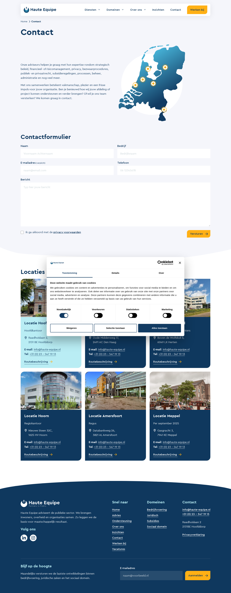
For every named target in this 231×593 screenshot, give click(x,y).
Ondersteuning (122, 521)
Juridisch (152, 515)
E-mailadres (33, 163)
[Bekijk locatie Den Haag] (135, 85)
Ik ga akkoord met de (53, 232)
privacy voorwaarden (67, 232)
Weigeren (71, 328)
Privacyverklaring (193, 534)
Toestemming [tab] (69, 273)
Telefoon (123, 162)
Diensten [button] (94, 10)
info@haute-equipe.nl (47, 349)
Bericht (25, 179)
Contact (175, 9)
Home (24, 21)
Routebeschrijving (36, 361)
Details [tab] (115, 273)
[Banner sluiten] (180, 263)
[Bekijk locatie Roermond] (164, 109)
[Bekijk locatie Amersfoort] (153, 83)
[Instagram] (33, 538)
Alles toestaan (159, 328)
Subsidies (153, 521)
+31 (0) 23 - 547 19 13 (195, 514)
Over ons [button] (139, 10)
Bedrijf (121, 146)
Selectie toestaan (115, 328)
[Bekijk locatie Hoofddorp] (143, 80)
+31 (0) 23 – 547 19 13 (43, 354)
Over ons (118, 526)
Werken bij (197, 9)
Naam (24, 146)
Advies (116, 515)
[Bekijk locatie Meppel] (165, 67)
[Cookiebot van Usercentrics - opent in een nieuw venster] (159, 263)
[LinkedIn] (24, 538)
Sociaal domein (157, 526)
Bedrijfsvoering (157, 509)
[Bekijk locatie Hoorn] (148, 69)
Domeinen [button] (117, 10)
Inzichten (158, 9)
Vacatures (118, 549)
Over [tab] (161, 273)
